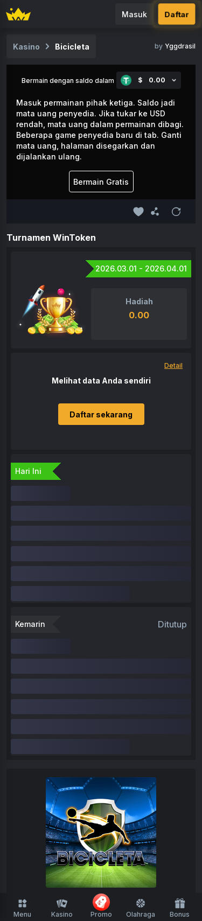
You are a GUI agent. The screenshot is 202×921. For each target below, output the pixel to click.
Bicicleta (72, 46)
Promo (101, 906)
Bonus (180, 908)
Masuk (134, 14)
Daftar (176, 14)
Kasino (62, 908)
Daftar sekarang (101, 414)
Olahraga (140, 908)
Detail (173, 365)
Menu (22, 908)
